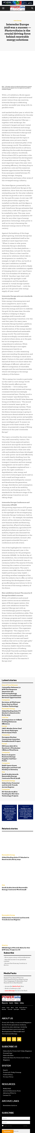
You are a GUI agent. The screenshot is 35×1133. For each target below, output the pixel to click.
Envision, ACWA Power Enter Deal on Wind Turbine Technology (11, 690)
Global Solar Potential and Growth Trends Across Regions (10, 771)
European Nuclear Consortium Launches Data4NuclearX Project (11, 725)
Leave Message (10, 977)
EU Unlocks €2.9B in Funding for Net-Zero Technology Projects (10, 780)
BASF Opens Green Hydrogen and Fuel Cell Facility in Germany (11, 754)
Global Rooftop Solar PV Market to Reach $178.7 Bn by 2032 (11, 699)
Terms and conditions (17, 1112)
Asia (3, 758)
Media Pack (16, 972)
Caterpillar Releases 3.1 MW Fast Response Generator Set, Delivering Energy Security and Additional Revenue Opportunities (11, 679)
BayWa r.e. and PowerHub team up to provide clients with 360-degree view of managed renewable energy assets (25, 799)
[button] (3, 8)
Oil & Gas (5, 704)
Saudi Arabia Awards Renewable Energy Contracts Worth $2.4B (11, 762)
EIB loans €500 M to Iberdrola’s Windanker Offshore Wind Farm (11, 734)
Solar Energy (17, 21)
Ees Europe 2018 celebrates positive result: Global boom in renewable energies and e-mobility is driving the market (9, 800)
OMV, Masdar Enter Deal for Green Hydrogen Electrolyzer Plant (12, 717)
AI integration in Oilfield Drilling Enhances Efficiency (12, 708)
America (5, 931)
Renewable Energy (8, 695)
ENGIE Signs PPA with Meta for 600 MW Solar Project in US (16, 935)
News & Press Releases (10, 671)
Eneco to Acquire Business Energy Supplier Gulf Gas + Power (9, 744)
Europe (4, 712)
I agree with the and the (16, 1112)
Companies (6, 686)
